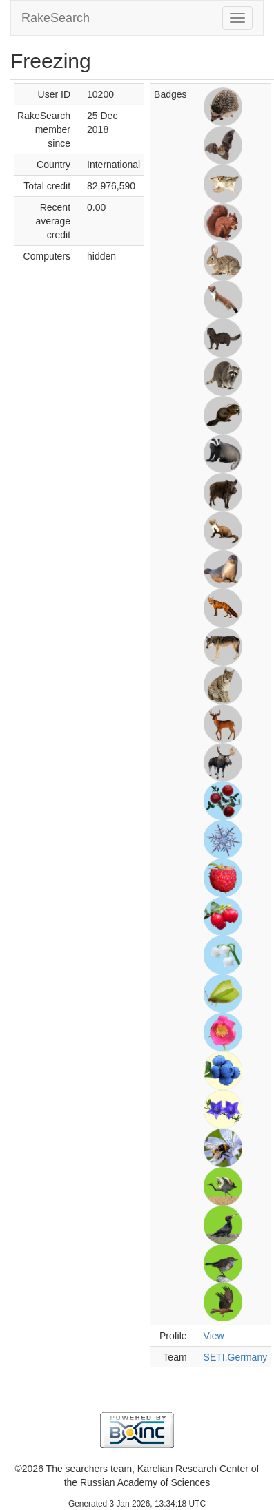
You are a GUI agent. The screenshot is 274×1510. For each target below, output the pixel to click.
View (214, 1335)
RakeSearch (55, 18)
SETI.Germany (236, 1357)
